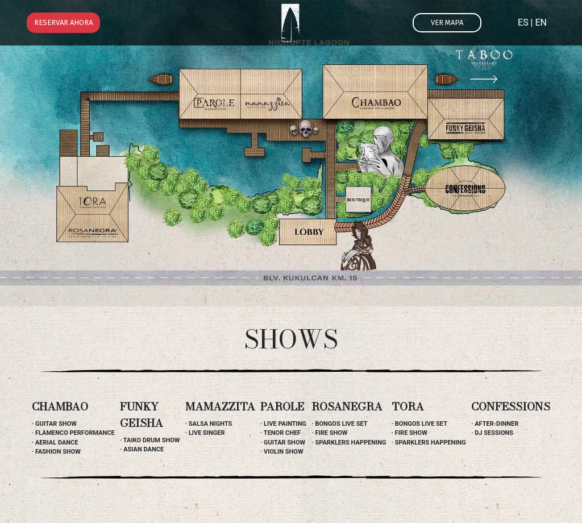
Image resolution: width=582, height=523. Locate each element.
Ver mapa (447, 22)
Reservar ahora (63, 22)
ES (523, 22)
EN (541, 22)
